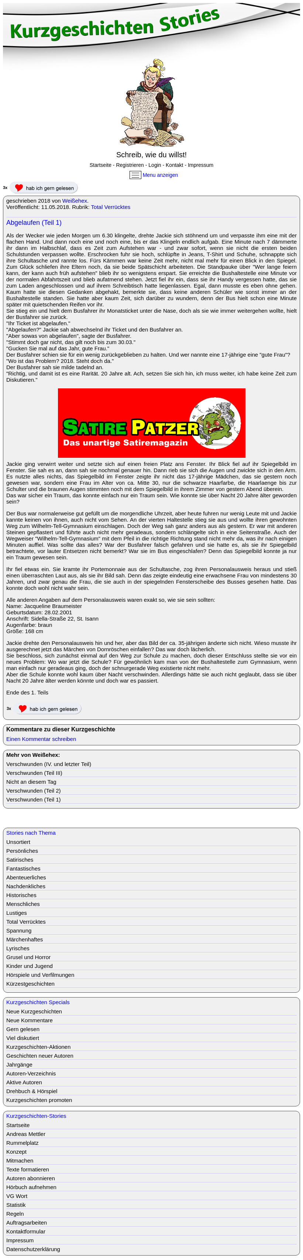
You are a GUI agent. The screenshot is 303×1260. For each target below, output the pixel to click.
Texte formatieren (27, 1169)
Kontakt (174, 165)
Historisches (21, 895)
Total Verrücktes (111, 207)
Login (154, 165)
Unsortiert (18, 842)
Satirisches (19, 859)
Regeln (15, 1214)
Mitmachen (19, 1160)
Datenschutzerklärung (33, 1249)
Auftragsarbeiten (26, 1222)
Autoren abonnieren (30, 1178)
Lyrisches (18, 948)
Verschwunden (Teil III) (34, 773)
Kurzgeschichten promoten (39, 1100)
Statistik (16, 1205)
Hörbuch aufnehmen (31, 1187)
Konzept (16, 1152)
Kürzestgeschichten (30, 984)
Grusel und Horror (28, 957)
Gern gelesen (22, 1029)
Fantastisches (23, 868)
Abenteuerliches (26, 877)
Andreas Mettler (25, 1134)
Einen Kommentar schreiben (41, 739)
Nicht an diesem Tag (31, 782)
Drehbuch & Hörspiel (31, 1091)
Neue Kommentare (29, 1020)
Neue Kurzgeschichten (34, 1011)
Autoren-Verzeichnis (31, 1073)
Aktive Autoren (24, 1082)
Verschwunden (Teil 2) (33, 790)
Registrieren (130, 165)
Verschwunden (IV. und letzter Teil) (48, 764)
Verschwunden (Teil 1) (33, 799)
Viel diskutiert (22, 1038)
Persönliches (22, 851)
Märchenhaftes (24, 939)
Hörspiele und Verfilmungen (40, 975)
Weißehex (74, 201)
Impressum (200, 165)
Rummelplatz (22, 1143)
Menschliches (23, 904)
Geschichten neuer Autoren (39, 1056)
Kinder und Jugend (29, 966)
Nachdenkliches (25, 886)
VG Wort (16, 1196)
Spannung (18, 930)
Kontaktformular (25, 1231)
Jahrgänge (19, 1064)
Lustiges (16, 913)
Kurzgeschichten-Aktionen (38, 1047)
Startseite (100, 165)
